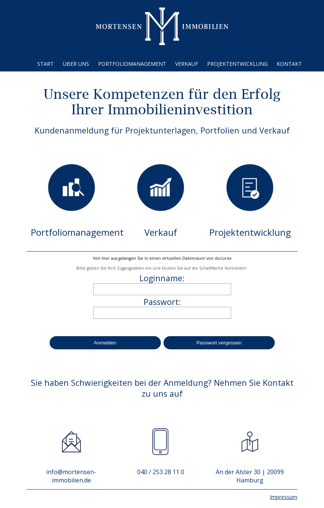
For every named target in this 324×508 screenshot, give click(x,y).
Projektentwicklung (237, 63)
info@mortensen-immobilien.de (71, 476)
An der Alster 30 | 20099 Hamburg (250, 476)
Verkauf (186, 63)
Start (45, 63)
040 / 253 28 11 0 (160, 472)
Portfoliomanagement (132, 63)
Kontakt (289, 63)
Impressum (283, 496)
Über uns (76, 63)
